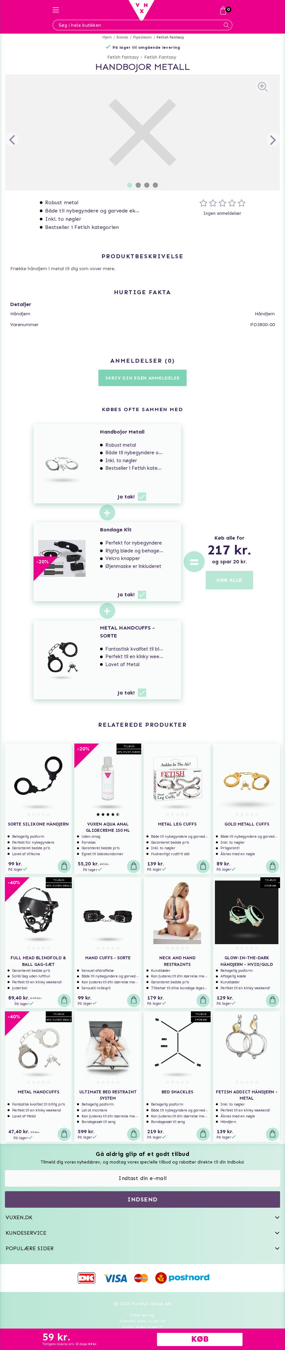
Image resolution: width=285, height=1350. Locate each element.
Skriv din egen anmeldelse (142, 378)
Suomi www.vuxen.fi (142, 1327)
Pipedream (142, 37)
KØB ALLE (229, 580)
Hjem (107, 37)
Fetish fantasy (170, 37)
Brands (122, 37)
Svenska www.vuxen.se (142, 1321)
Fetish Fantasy (160, 57)
